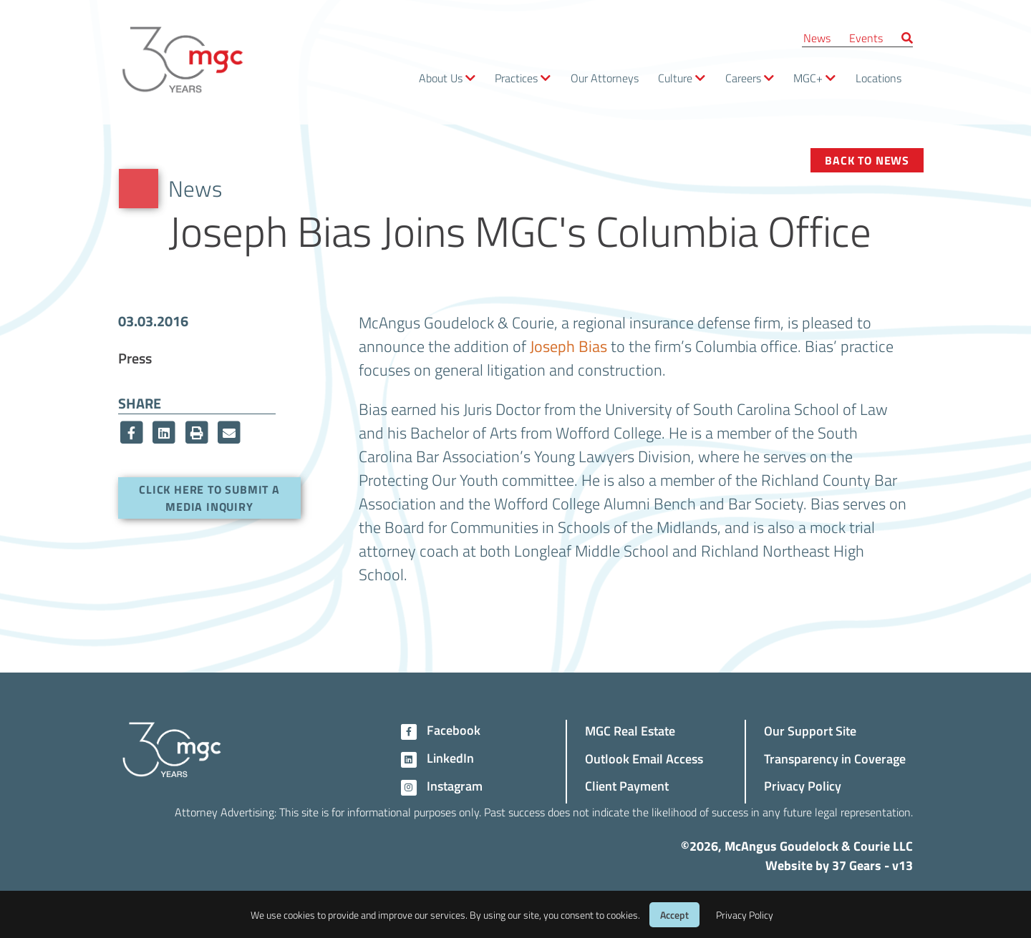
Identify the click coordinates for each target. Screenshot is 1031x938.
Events (866, 37)
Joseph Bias (568, 345)
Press (135, 358)
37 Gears (856, 865)
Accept (674, 915)
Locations (878, 77)
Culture (675, 77)
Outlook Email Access (644, 758)
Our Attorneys (605, 77)
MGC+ (808, 77)
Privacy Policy (802, 785)
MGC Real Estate (630, 730)
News (817, 37)
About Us (441, 77)
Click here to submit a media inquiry (209, 497)
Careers (743, 77)
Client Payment (627, 785)
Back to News (867, 160)
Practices (516, 77)
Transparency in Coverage (835, 758)
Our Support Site (810, 730)
